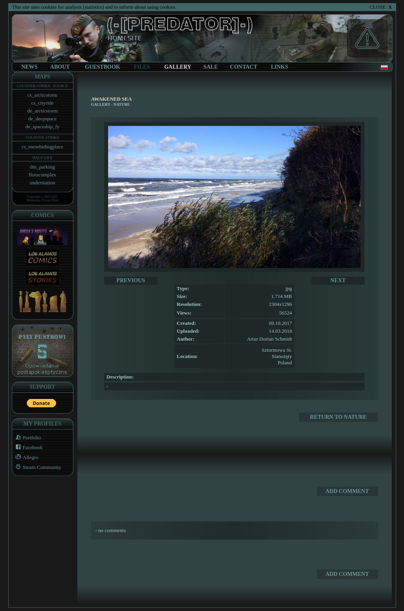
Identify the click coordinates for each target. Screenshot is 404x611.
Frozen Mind (50, 200)
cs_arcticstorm (43, 95)
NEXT (338, 280)
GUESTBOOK (102, 67)
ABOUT (60, 67)
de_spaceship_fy (42, 126)
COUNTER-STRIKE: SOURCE (42, 86)
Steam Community (37, 467)
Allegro (25, 457)
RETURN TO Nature (338, 417)
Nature (122, 104)
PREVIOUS (130, 280)
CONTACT (243, 67)
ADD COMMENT (347, 491)
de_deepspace (42, 119)
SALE (211, 67)
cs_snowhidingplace (42, 147)
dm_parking (42, 167)
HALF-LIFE (42, 158)
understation (42, 183)
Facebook (27, 447)
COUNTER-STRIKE (43, 137)
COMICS (42, 215)
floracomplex (42, 175)
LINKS (279, 67)
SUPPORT (42, 387)
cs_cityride (42, 103)
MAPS (42, 77)
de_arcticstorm (42, 111)
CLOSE (380, 7)
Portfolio (26, 437)
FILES (142, 67)
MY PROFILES (42, 424)
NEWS (29, 67)
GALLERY (100, 104)
